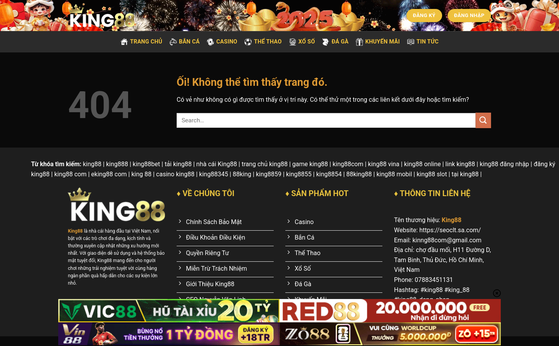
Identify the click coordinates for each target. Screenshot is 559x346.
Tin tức (423, 42)
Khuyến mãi (378, 42)
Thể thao (262, 42)
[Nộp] (483, 120)
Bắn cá (184, 42)
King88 (452, 220)
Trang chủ (141, 42)
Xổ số (302, 42)
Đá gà (335, 42)
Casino (222, 42)
